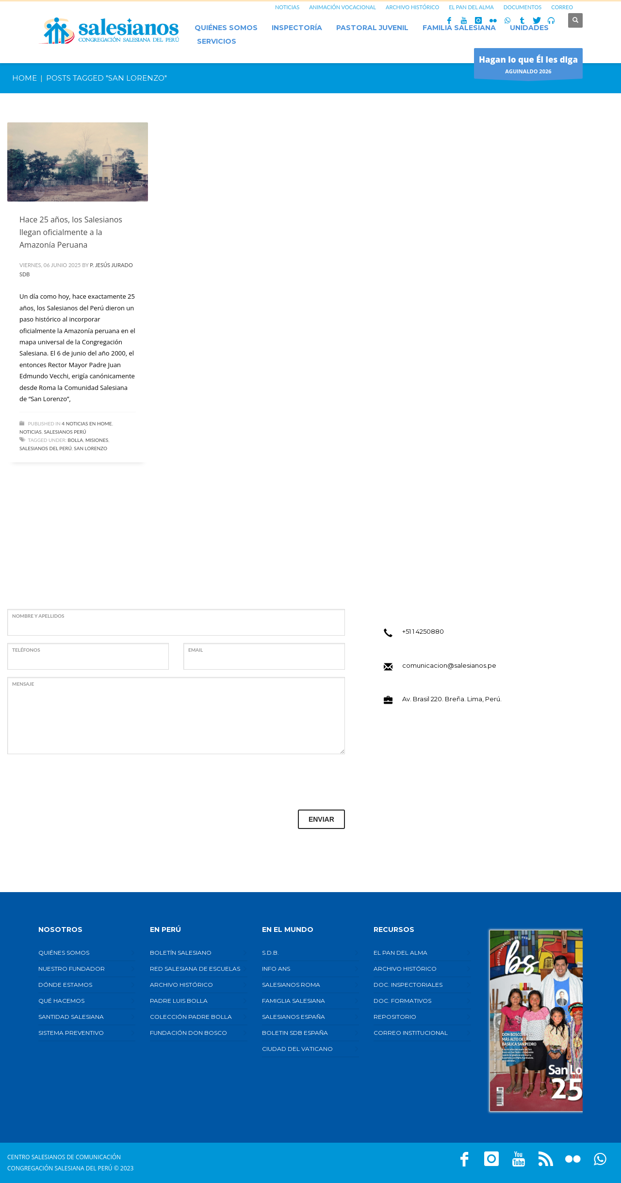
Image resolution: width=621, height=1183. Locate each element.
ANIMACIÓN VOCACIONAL (342, 7)
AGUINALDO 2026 (528, 66)
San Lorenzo (90, 448)
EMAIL (195, 650)
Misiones (96, 440)
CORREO (562, 7)
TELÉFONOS (26, 650)
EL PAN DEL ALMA (471, 7)
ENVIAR (321, 819)
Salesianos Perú (65, 432)
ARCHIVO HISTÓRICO (412, 7)
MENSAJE (23, 684)
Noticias (30, 432)
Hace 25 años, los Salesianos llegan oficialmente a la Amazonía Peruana (70, 232)
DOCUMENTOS (523, 7)
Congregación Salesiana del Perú (60, 1168)
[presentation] (81, 780)
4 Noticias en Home (87, 423)
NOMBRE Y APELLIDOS (38, 616)
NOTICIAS (287, 7)
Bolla (75, 440)
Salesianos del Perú (45, 448)
